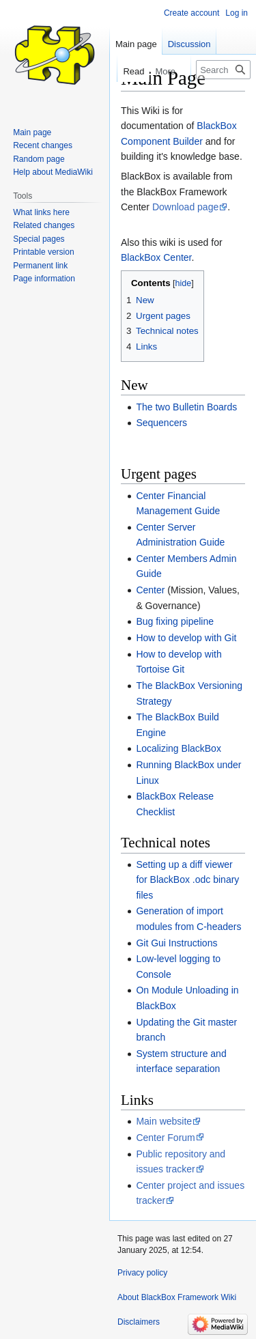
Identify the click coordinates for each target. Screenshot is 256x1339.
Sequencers (161, 422)
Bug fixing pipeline (175, 621)
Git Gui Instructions (176, 943)
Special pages (38, 239)
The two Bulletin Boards (186, 406)
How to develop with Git (186, 637)
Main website (164, 1121)
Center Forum (165, 1137)
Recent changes (42, 145)
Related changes (43, 225)
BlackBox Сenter (156, 257)
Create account (191, 13)
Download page (185, 206)
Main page (136, 44)
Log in (236, 13)
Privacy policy (142, 1273)
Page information (44, 278)
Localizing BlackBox (178, 748)
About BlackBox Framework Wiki (176, 1297)
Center (150, 589)
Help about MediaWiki (53, 172)
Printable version (43, 252)
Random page (38, 159)
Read (127, 71)
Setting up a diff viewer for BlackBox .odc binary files (187, 880)
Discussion (189, 44)
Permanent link (40, 265)
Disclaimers (138, 1322)
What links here (41, 212)
